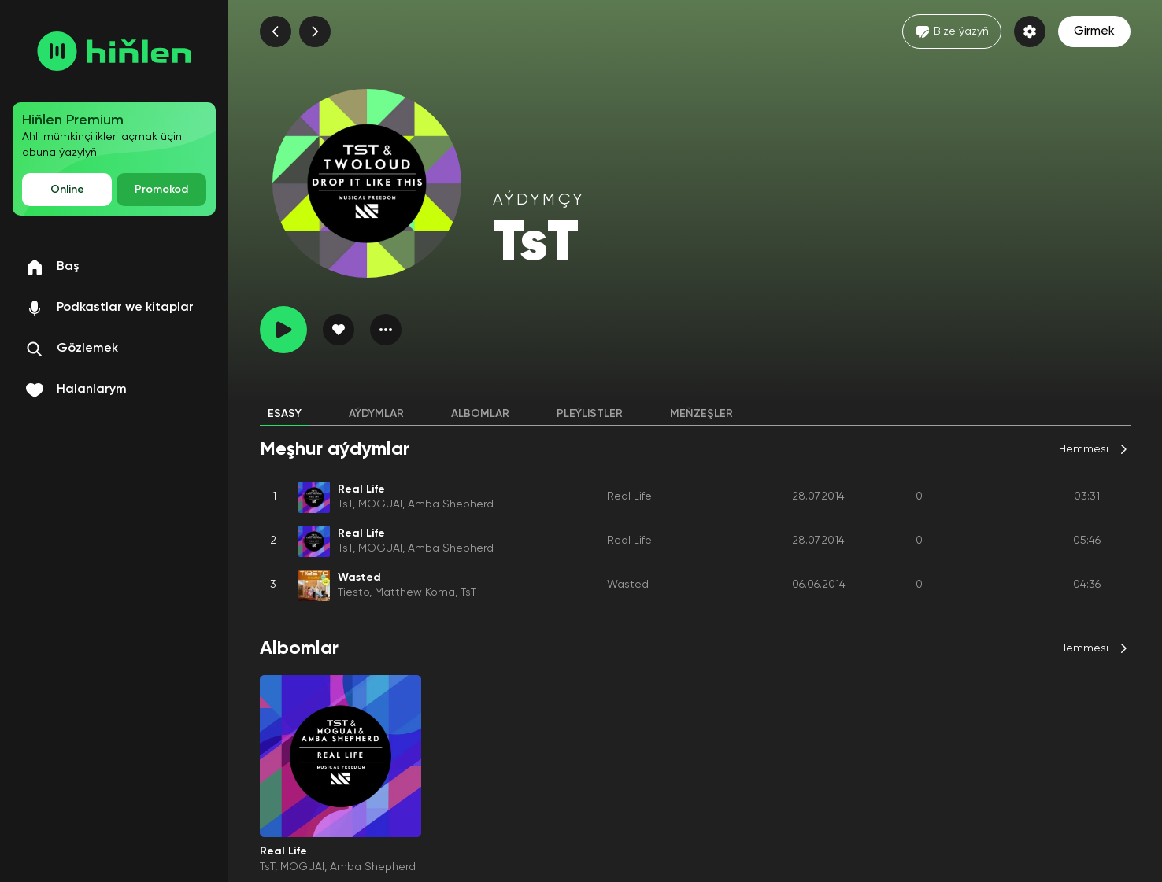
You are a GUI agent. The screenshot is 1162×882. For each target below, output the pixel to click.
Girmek (1094, 31)
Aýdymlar (376, 413)
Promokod (161, 189)
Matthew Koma (415, 592)
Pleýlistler (590, 413)
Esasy (285, 413)
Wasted (628, 584)
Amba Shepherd (451, 504)
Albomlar (480, 413)
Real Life (629, 496)
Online (67, 189)
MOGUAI (380, 504)
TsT (345, 504)
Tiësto (353, 592)
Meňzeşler (701, 413)
